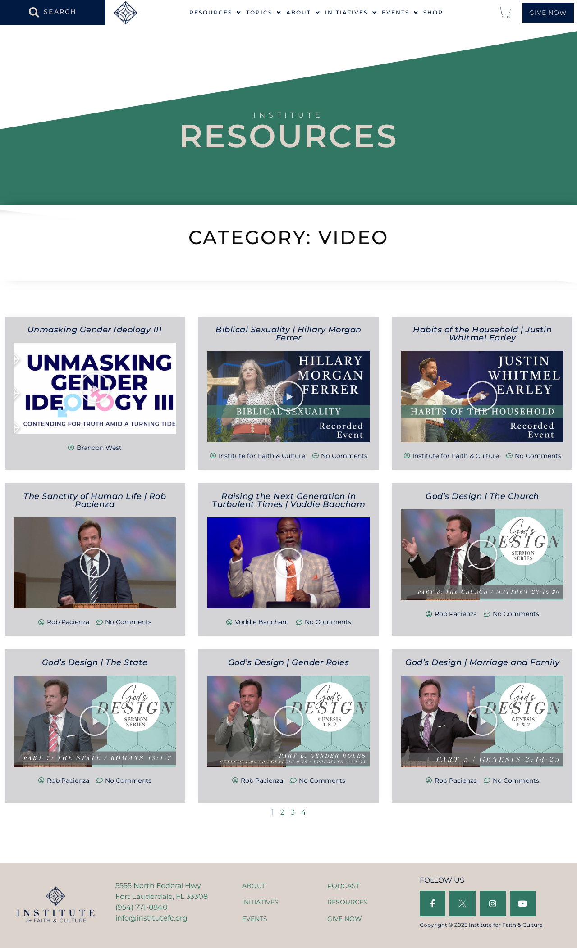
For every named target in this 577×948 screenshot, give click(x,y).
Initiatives (351, 12)
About (303, 12)
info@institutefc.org (151, 918)
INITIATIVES (260, 902)
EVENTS (254, 919)
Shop (433, 12)
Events (400, 12)
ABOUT (254, 886)
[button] (94, 388)
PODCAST (343, 886)
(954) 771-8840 (141, 907)
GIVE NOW (344, 919)
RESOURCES (347, 902)
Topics (264, 12)
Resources (215, 12)
